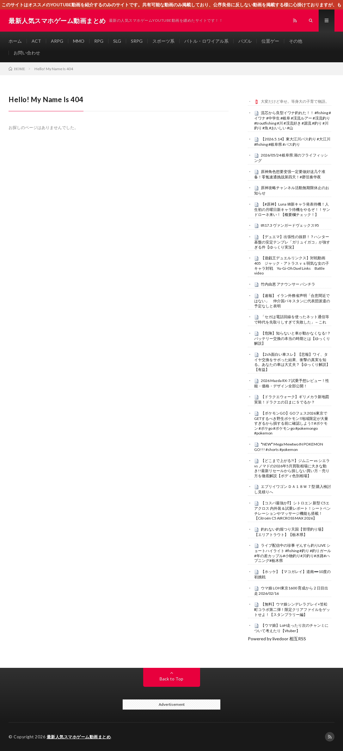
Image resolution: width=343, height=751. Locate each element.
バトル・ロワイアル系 (206, 41)
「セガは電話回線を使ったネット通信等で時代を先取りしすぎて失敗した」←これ (291, 319)
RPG (98, 41)
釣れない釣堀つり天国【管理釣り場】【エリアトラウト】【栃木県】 (289, 532)
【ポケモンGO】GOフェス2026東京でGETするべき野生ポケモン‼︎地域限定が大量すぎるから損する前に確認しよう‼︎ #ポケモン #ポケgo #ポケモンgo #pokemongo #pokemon (291, 423)
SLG (117, 41)
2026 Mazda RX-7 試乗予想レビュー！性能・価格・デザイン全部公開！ (291, 383)
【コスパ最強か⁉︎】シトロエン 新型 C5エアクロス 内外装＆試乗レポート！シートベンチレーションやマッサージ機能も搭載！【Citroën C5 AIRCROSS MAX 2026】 (292, 510)
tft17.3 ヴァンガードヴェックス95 (290, 225)
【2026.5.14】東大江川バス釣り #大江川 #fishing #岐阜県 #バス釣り (292, 142)
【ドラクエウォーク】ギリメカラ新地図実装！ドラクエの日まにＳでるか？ (291, 399)
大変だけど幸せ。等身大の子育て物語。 (295, 101)
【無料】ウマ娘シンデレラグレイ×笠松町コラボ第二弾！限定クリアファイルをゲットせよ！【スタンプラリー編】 (292, 609)
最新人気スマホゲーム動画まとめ (79, 736)
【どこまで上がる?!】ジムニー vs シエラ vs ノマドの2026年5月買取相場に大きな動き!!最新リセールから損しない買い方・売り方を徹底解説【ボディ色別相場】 (292, 468)
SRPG (137, 41)
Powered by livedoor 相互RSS (277, 638)
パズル (245, 41)
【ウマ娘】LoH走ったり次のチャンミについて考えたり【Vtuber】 (291, 628)
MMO (78, 41)
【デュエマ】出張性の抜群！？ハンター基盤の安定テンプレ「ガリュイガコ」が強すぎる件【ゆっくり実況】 (292, 241)
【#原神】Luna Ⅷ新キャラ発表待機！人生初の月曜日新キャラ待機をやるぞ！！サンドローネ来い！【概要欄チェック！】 (292, 209)
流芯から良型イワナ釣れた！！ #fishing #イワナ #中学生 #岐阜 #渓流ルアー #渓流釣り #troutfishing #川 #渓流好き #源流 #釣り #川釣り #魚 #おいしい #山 (292, 120)
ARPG (57, 41)
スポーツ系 (163, 41)
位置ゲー (270, 41)
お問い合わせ (27, 52)
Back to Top (171, 678)
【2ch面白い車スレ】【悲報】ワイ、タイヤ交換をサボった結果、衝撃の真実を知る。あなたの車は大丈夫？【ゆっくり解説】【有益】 (292, 362)
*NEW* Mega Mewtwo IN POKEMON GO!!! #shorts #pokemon (288, 447)
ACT (36, 41)
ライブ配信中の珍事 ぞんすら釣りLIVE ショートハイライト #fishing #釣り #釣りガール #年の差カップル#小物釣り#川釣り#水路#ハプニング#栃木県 (292, 553)
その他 (295, 41)
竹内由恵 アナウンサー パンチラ (288, 284)
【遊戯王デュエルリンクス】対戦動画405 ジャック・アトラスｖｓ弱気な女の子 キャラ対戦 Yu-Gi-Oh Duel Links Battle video (293, 265)
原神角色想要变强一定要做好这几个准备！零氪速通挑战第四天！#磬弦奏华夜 (289, 174)
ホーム (15, 41)
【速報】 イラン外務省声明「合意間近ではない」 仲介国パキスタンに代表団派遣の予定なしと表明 (292, 300)
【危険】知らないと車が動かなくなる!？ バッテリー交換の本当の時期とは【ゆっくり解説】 (292, 338)
